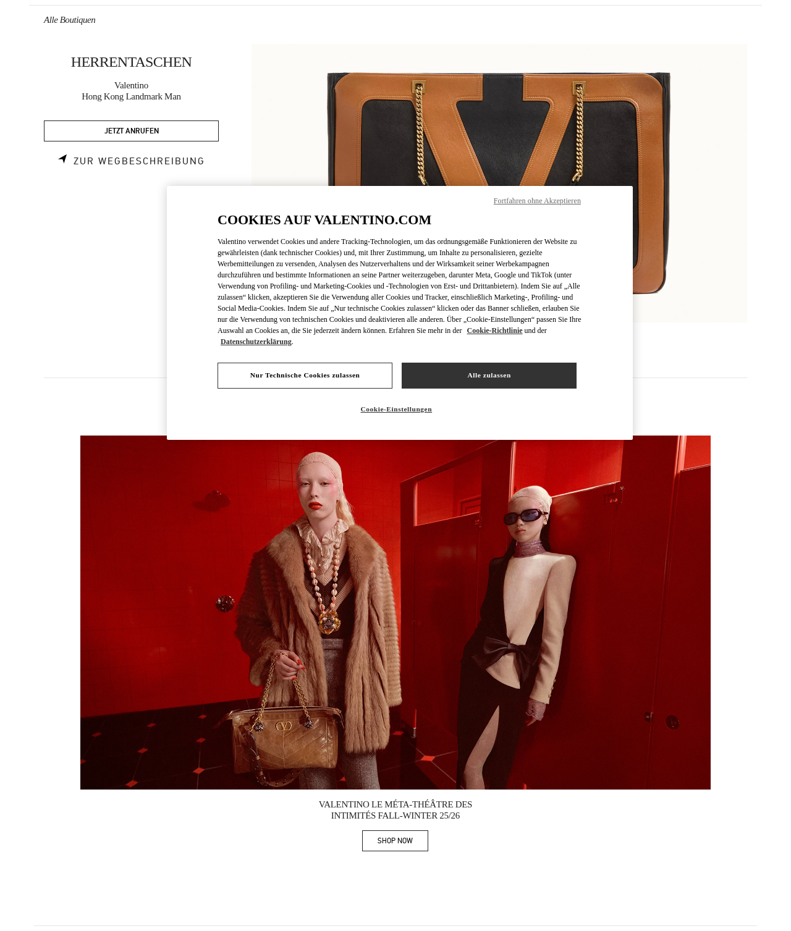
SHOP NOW (403, 842)
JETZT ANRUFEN (131, 131)
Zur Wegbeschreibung (139, 161)
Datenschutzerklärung (256, 341)
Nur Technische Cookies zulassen (305, 375)
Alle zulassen (489, 375)
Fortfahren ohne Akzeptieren (537, 200)
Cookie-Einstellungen (396, 409)
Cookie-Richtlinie (495, 330)
